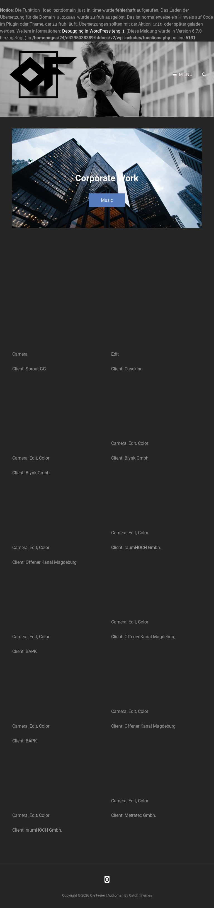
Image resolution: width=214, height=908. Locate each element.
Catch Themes (140, 895)
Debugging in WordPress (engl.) (93, 31)
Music (107, 200)
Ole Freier (97, 895)
